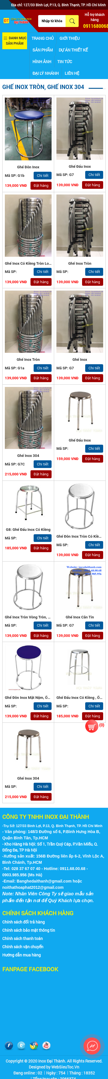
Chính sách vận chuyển (22, 946)
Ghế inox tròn (79, 263)
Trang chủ (43, 38)
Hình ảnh (41, 61)
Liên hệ (72, 73)
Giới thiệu (70, 38)
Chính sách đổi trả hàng (23, 922)
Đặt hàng (41, 185)
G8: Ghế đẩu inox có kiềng (28, 529)
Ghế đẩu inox (80, 440)
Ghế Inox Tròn (28, 359)
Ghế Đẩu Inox (80, 166)
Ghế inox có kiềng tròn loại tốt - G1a (36, 263)
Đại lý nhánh (45, 73)
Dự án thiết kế (73, 50)
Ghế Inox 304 (28, 455)
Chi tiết (42, 175)
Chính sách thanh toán (22, 938)
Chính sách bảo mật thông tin (28, 930)
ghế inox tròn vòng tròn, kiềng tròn (35, 617)
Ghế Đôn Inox (28, 167)
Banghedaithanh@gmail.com (44, 881)
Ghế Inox (79, 359)
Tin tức (64, 61)
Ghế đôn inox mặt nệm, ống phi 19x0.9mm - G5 (45, 697)
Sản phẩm (42, 50)
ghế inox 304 (28, 778)
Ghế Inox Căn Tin (80, 617)
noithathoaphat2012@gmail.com (33, 887)
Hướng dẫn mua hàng (21, 955)
